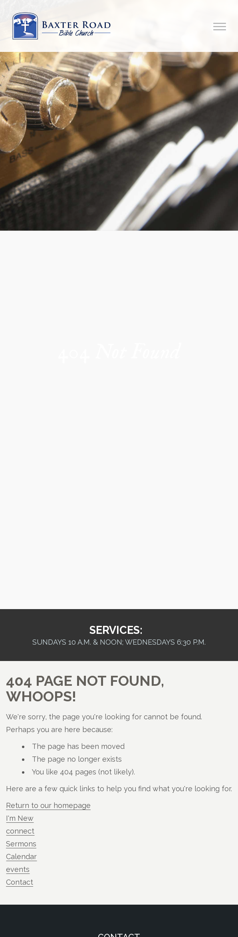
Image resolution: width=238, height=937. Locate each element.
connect (20, 831)
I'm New (20, 818)
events (18, 869)
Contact (19, 882)
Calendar (21, 856)
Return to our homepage (48, 805)
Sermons (21, 844)
